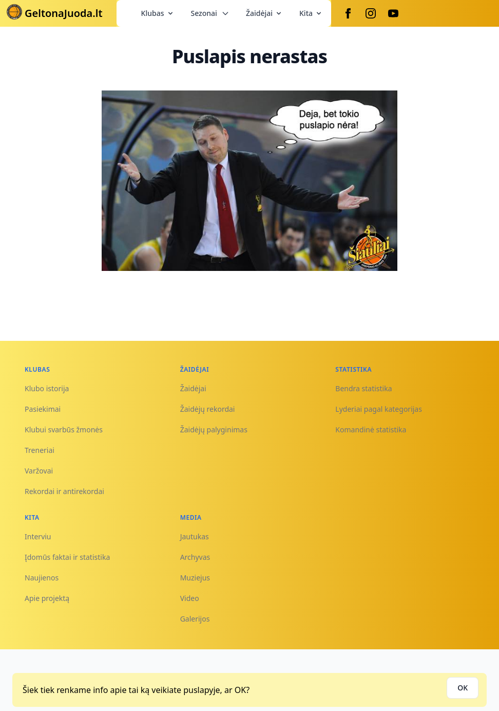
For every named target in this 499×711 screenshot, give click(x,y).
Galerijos (195, 619)
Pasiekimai (43, 409)
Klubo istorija (47, 388)
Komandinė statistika (370, 429)
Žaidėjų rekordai (207, 409)
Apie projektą (47, 598)
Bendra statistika (363, 388)
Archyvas (195, 557)
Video (189, 598)
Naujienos (42, 577)
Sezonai (210, 13)
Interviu (38, 536)
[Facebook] (348, 13)
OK (462, 687)
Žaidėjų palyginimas (213, 429)
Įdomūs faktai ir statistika (67, 557)
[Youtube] (393, 13)
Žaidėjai (264, 13)
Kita (311, 13)
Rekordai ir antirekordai (64, 491)
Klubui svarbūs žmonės (64, 429)
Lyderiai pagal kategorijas (378, 409)
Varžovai (39, 471)
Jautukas (194, 536)
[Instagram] (371, 13)
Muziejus (195, 577)
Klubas (158, 13)
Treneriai (39, 450)
